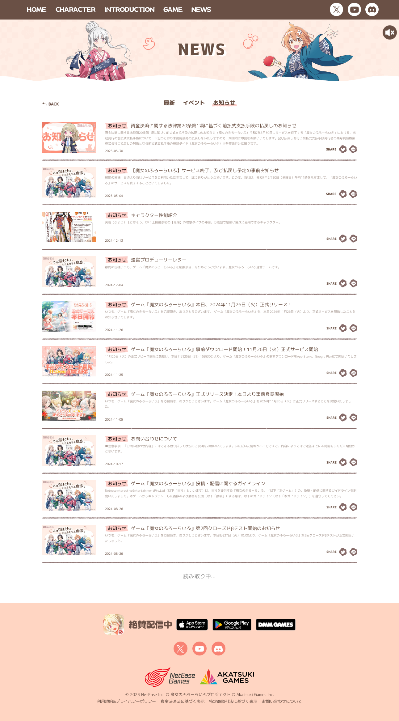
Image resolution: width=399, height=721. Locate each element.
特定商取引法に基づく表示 (233, 701)
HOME (36, 9)
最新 (169, 103)
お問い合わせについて (282, 701)
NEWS (201, 9)
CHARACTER (75, 9)
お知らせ (224, 103)
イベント (194, 103)
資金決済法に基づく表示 (183, 701)
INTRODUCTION (129, 9)
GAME (173, 9)
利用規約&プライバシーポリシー (126, 701)
